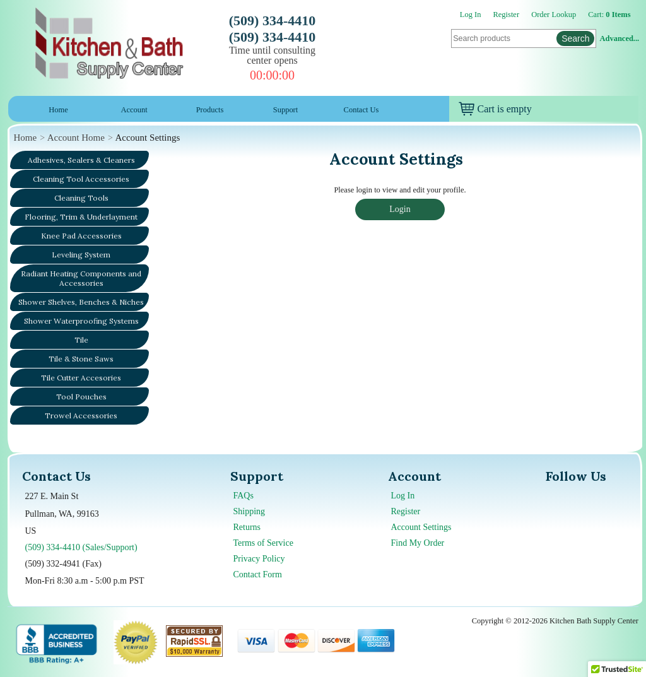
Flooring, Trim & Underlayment (81, 216)
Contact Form (257, 574)
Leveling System (81, 254)
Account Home (76, 137)
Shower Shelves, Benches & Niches (81, 302)
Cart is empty (495, 109)
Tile (81, 339)
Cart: (609, 14)
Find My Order (418, 543)
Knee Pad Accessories (81, 235)
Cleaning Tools (81, 198)
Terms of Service (263, 543)
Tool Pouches (81, 396)
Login (399, 209)
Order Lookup (553, 14)
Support (285, 109)
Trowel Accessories (81, 415)
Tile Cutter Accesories (81, 377)
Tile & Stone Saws (81, 358)
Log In (470, 14)
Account (133, 109)
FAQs (243, 495)
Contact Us (361, 109)
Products (210, 109)
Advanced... (619, 38)
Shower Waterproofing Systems (81, 321)
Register (506, 14)
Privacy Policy (259, 558)
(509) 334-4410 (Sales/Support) (81, 547)
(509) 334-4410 (272, 20)
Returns (247, 527)
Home (58, 109)
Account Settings (421, 527)
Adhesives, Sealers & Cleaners (81, 160)
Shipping (249, 511)
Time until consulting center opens (272, 55)
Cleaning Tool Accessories (81, 179)
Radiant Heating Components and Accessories (81, 278)
